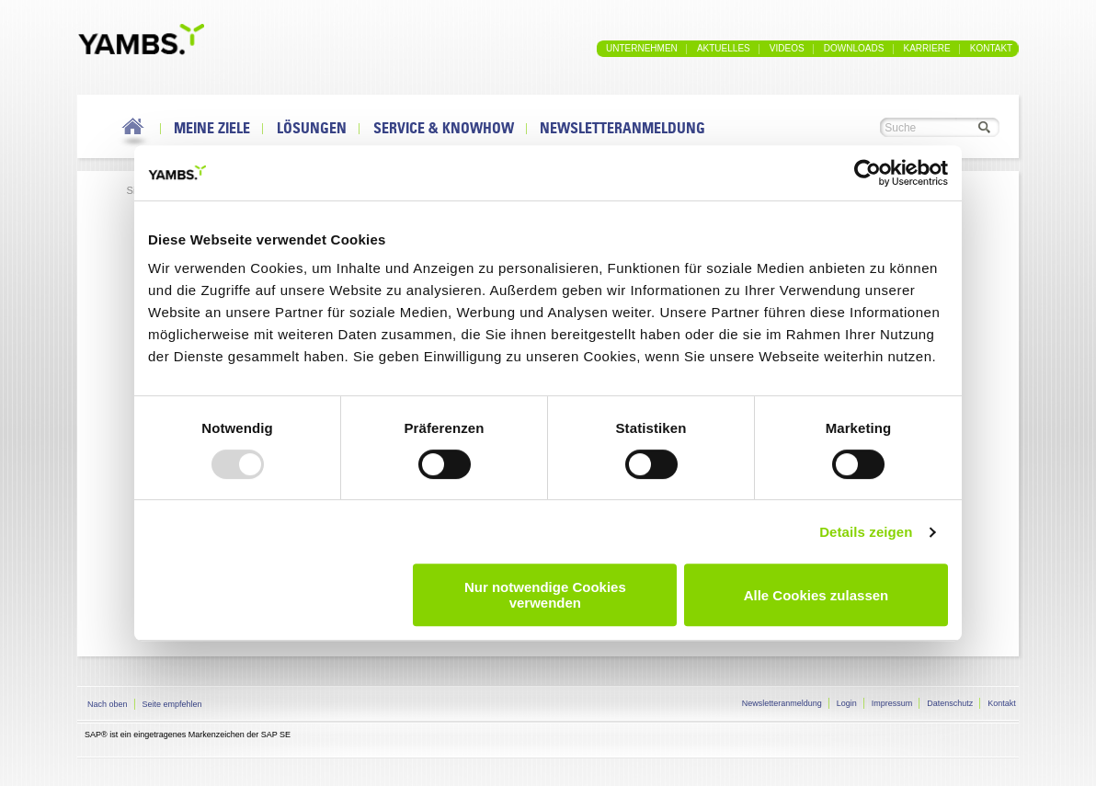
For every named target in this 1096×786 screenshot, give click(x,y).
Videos (787, 48)
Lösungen (312, 128)
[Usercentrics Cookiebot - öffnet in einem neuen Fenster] (867, 173)
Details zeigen (865, 532)
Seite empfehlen (172, 704)
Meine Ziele (212, 128)
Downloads (854, 48)
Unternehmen (642, 48)
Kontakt (991, 48)
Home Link (134, 133)
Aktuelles (723, 48)
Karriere (926, 48)
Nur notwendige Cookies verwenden (545, 594)
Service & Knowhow (443, 128)
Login (847, 703)
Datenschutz (950, 703)
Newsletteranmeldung (622, 128)
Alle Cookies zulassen (816, 595)
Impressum (892, 703)
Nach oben (107, 704)
